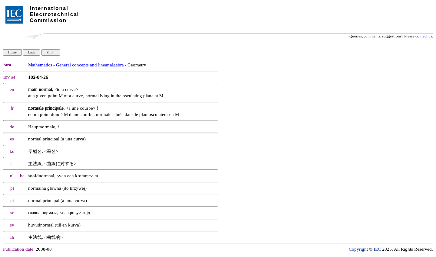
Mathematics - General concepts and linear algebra (76, 65)
